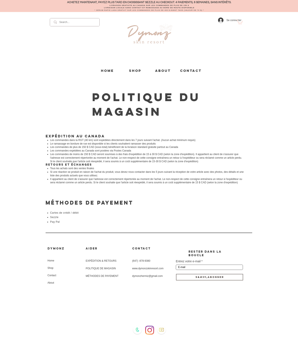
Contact (51, 275)
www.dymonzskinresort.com (148, 268)
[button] (239, 21)
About (50, 282)
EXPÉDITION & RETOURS (101, 260)
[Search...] (75, 22)
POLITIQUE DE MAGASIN (101, 268)
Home (50, 260)
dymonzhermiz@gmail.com (147, 276)
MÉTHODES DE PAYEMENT (102, 276)
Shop (50, 268)
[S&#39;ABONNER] (209, 277)
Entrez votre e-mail (188, 261)
